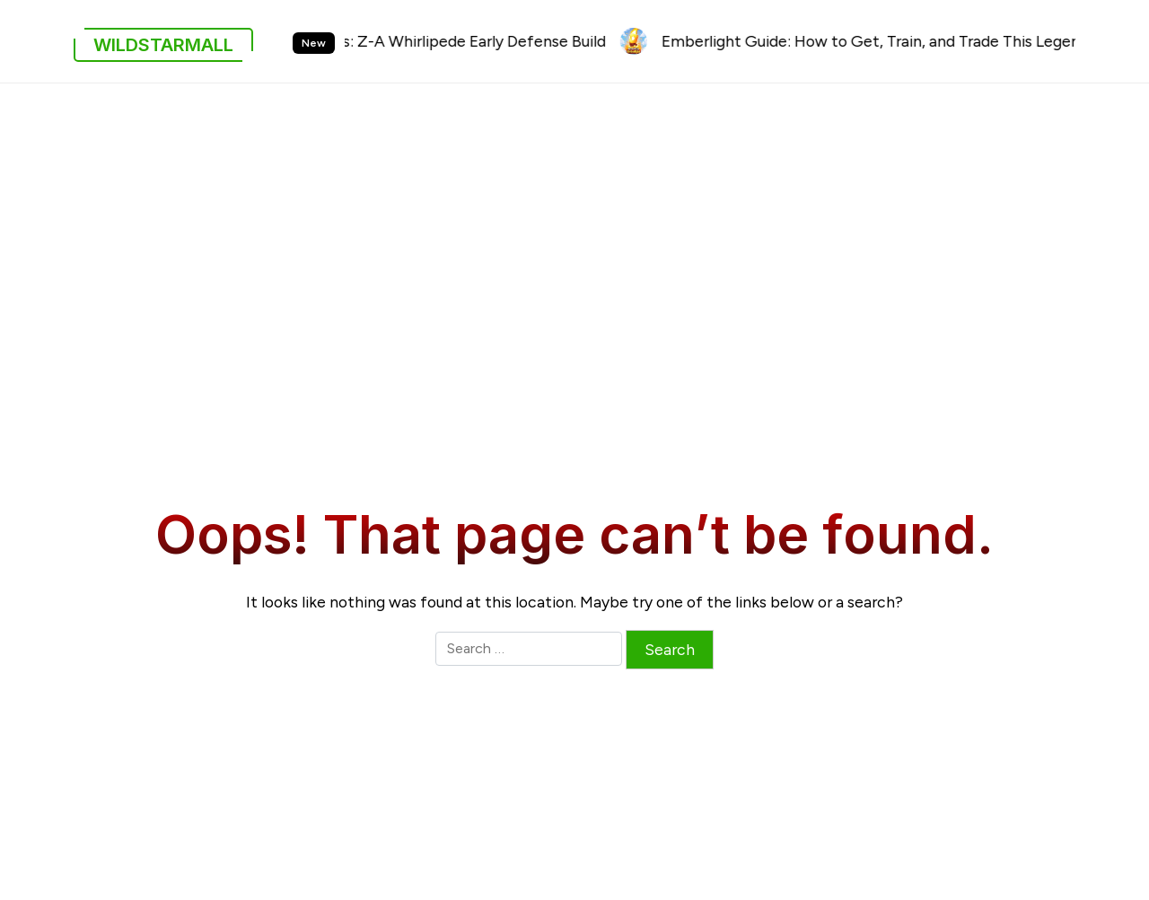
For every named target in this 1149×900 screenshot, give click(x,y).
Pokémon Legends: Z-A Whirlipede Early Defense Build (422, 40)
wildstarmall (163, 45)
